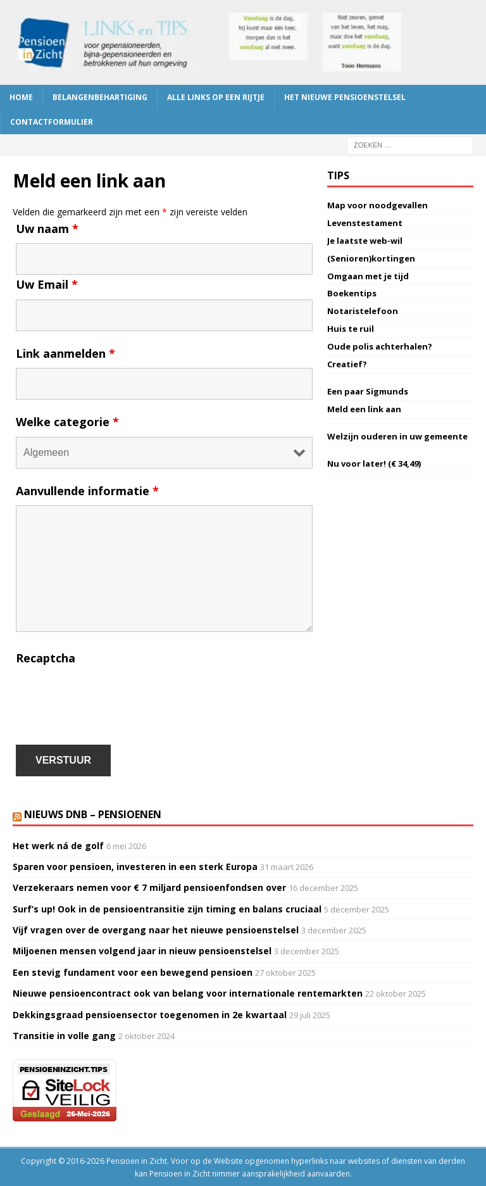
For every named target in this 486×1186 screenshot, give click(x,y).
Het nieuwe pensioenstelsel (345, 97)
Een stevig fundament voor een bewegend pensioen (132, 972)
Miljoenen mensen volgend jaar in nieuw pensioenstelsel (142, 951)
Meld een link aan (364, 409)
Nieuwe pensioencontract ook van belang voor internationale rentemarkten (188, 993)
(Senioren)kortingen (371, 258)
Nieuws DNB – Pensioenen (92, 814)
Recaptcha (45, 658)
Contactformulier (51, 122)
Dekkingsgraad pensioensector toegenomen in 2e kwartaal (150, 1015)
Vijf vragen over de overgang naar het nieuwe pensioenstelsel (156, 930)
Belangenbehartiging (100, 97)
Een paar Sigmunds (367, 391)
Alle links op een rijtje (216, 97)
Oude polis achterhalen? (379, 346)
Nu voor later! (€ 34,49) (374, 463)
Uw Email (47, 284)
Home (21, 97)
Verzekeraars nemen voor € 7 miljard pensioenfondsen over (149, 887)
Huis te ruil (350, 328)
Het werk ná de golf (58, 846)
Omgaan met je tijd (368, 276)
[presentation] (112, 697)
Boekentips (352, 293)
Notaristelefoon (362, 311)
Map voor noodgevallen (377, 205)
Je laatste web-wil (364, 240)
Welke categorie (67, 421)
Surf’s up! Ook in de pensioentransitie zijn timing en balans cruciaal (167, 909)
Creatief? (347, 364)
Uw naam (47, 228)
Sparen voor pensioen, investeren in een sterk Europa (135, 867)
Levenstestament (364, 223)
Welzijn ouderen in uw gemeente (397, 436)
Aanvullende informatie (87, 490)
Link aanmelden (65, 353)
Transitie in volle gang (64, 1036)
